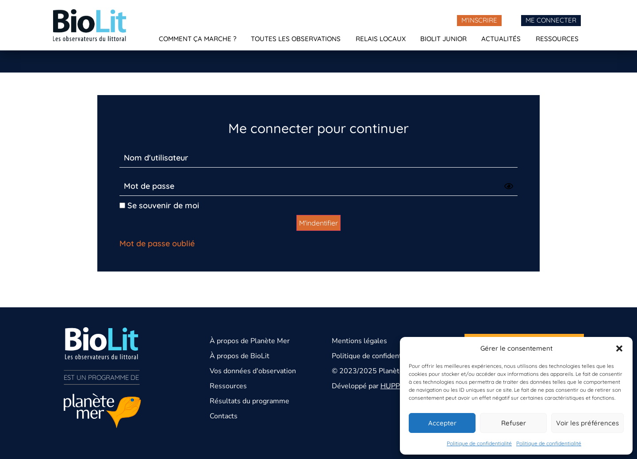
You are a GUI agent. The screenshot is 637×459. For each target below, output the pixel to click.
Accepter (442, 423)
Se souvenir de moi (159, 205)
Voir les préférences (587, 423)
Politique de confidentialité (479, 443)
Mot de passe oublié (157, 243)
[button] (619, 348)
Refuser (513, 423)
